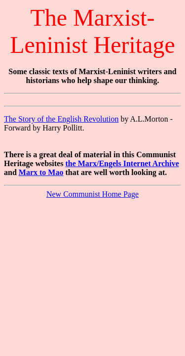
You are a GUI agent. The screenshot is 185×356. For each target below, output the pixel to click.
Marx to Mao (41, 172)
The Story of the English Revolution (61, 119)
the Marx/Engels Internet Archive (122, 163)
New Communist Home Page (92, 194)
